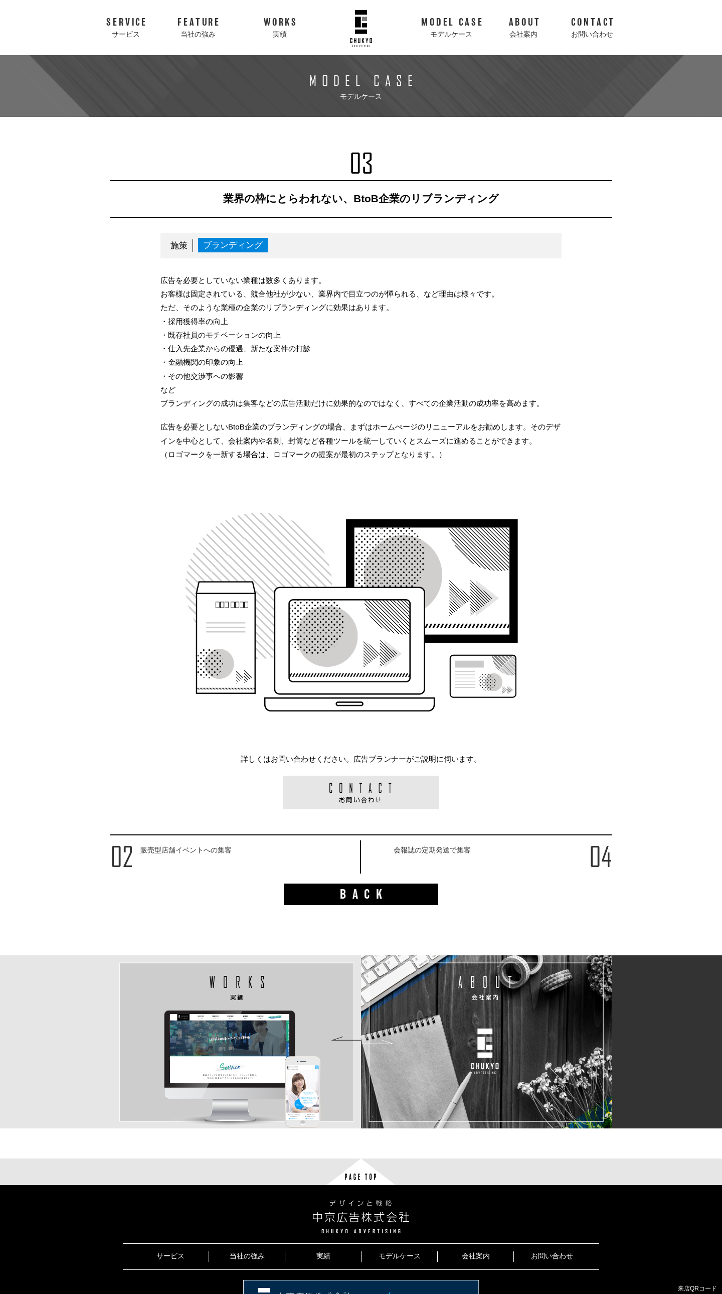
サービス (170, 1256)
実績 (323, 1256)
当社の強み (247, 1256)
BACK (364, 894)
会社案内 (476, 1256)
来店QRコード (697, 1288)
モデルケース (400, 1256)
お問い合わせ (552, 1256)
